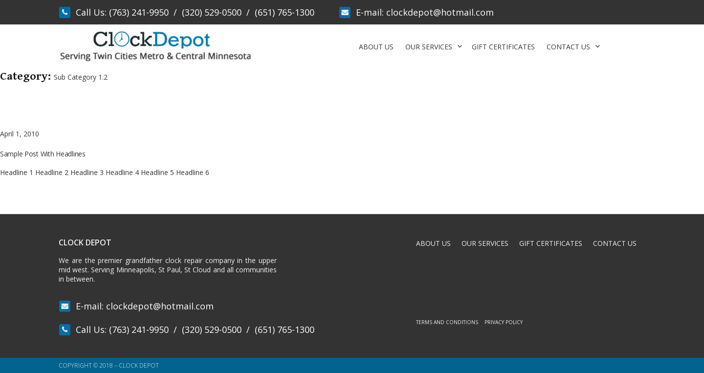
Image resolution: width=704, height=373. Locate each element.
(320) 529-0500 (212, 12)
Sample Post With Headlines (43, 153)
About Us (376, 46)
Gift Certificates (503, 46)
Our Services (428, 46)
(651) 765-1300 (284, 12)
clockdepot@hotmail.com (440, 12)
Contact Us (568, 46)
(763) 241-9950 (139, 12)
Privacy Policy (503, 322)
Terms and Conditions (447, 322)
